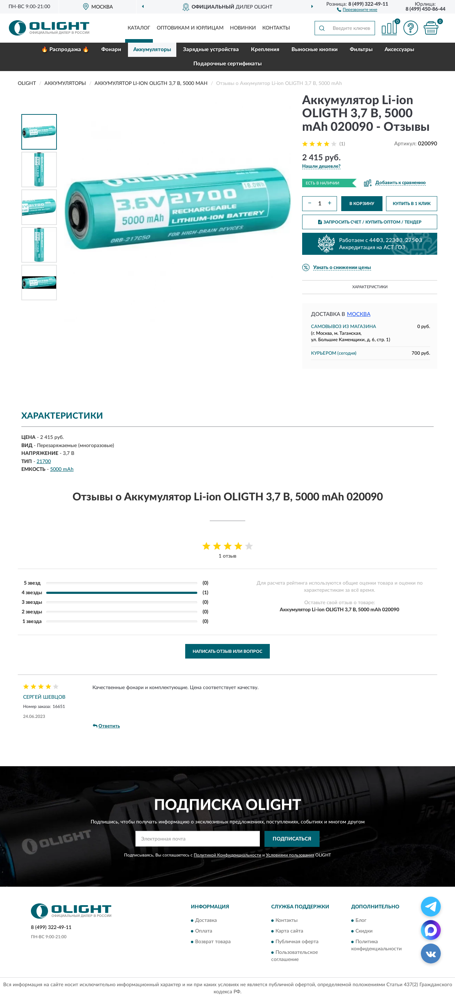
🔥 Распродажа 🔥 (65, 49)
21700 (44, 461)
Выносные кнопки (314, 49)
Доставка (206, 920)
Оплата (203, 931)
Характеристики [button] (369, 287)
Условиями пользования (290, 855)
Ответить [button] (106, 726)
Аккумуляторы (152, 49)
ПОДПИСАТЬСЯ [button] (292, 839)
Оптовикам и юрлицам (190, 28)
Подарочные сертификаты (227, 63)
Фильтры (361, 49)
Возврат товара (213, 942)
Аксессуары (399, 49)
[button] (357, 9)
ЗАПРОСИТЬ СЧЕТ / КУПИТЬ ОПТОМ (370, 222)
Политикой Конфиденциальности (227, 855)
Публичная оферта (296, 942)
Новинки (243, 28)
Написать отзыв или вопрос (227, 651)
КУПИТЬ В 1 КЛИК (411, 204)
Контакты (276, 28)
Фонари (111, 49)
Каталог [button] (139, 28)
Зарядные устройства (211, 49)
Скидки (364, 931)
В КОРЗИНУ (361, 204)
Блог (360, 920)
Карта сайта (289, 931)
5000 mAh (62, 469)
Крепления (265, 49)
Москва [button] (358, 314)
